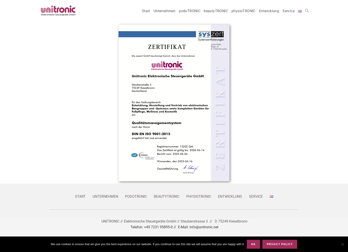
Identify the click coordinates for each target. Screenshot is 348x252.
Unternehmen (105, 196)
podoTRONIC (136, 196)
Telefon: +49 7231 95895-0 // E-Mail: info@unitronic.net (174, 227)
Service (256, 196)
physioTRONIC (198, 196)
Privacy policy (280, 244)
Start (80, 196)
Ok (253, 244)
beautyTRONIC (166, 196)
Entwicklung (230, 196)
